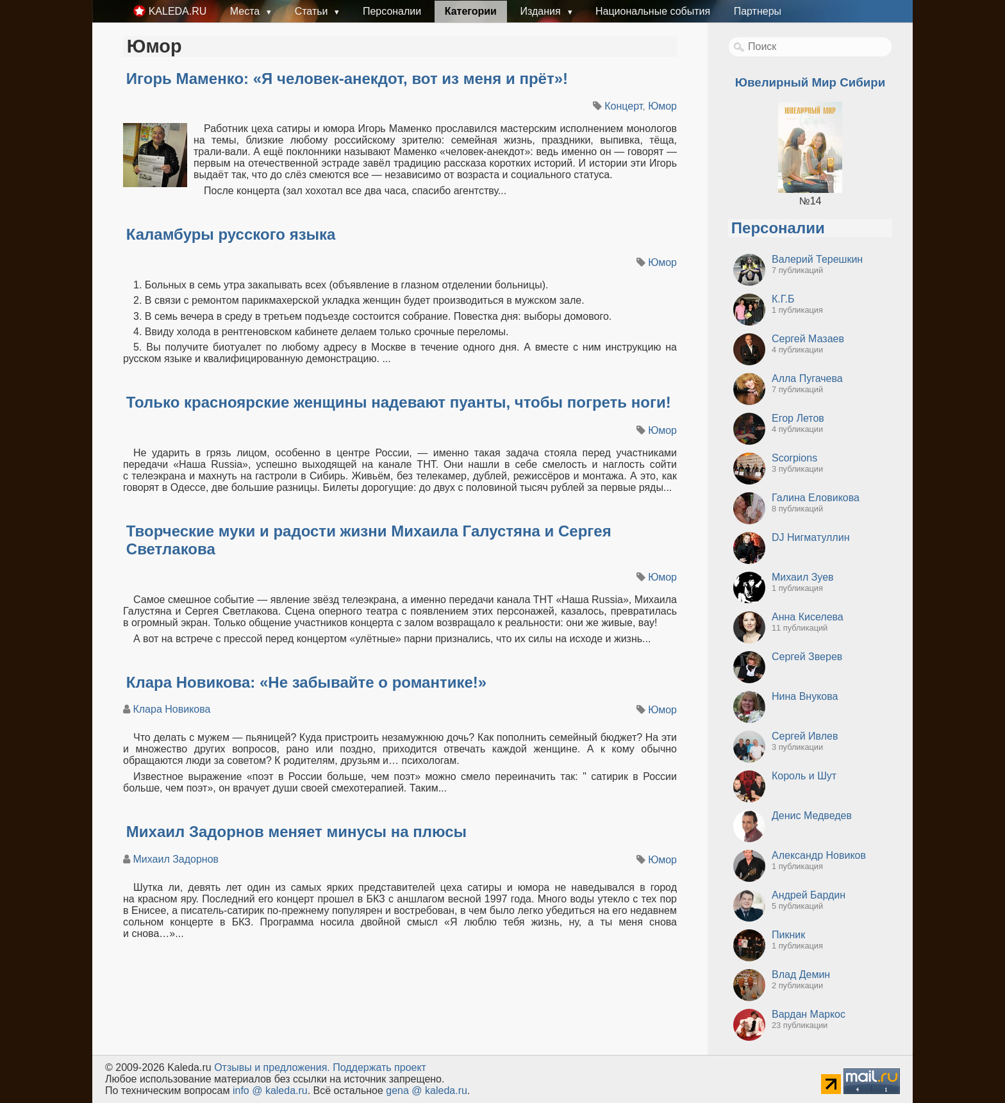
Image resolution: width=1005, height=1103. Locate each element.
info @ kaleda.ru (270, 1090)
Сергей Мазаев (808, 338)
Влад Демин (801, 974)
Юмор (662, 106)
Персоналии (392, 11)
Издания (541, 11)
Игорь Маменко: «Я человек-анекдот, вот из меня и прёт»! (347, 78)
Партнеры (757, 11)
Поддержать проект (379, 1067)
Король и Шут (804, 775)
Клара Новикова (171, 709)
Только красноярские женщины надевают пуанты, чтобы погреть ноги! (398, 402)
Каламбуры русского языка (231, 234)
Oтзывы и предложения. (272, 1067)
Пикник (788, 934)
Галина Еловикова (816, 497)
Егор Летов (798, 418)
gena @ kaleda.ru (426, 1090)
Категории (471, 11)
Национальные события (652, 11)
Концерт (623, 106)
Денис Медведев (812, 815)
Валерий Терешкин (817, 259)
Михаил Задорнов (176, 859)
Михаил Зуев (803, 577)
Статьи (313, 11)
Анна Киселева (807, 616)
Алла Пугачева (807, 378)
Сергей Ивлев (805, 736)
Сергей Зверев (807, 656)
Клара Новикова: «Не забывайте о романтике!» (306, 682)
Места (246, 11)
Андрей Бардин (808, 895)
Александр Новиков (819, 855)
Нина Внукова (805, 696)
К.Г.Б (783, 299)
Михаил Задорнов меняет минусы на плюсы (296, 831)
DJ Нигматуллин (810, 537)
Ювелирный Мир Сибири (810, 82)
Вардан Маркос (808, 1014)
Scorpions (794, 457)
